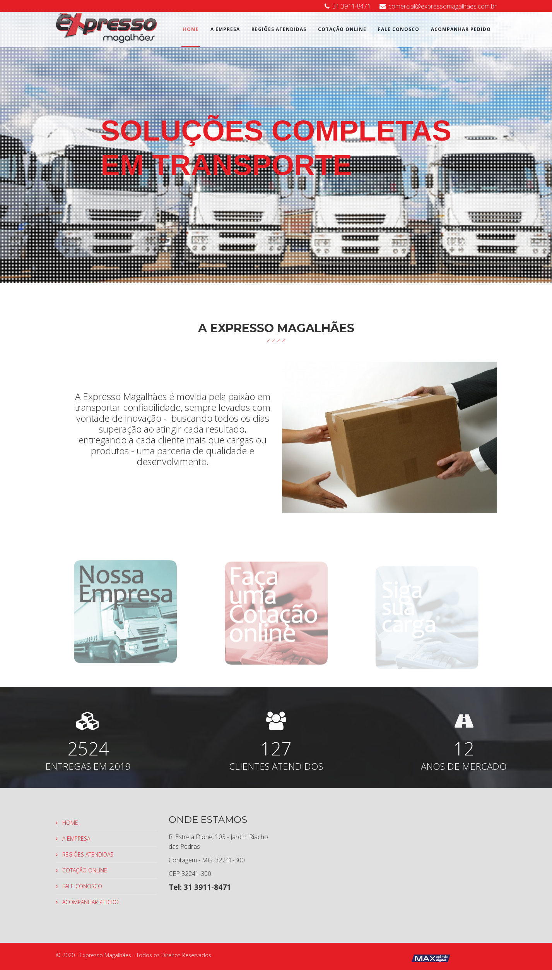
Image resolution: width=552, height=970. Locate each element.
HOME (191, 29)
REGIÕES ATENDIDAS (278, 29)
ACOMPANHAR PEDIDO (461, 29)
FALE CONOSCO (398, 29)
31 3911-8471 (351, 6)
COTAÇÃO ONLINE (342, 29)
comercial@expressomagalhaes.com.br (442, 6)
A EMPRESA (225, 29)
